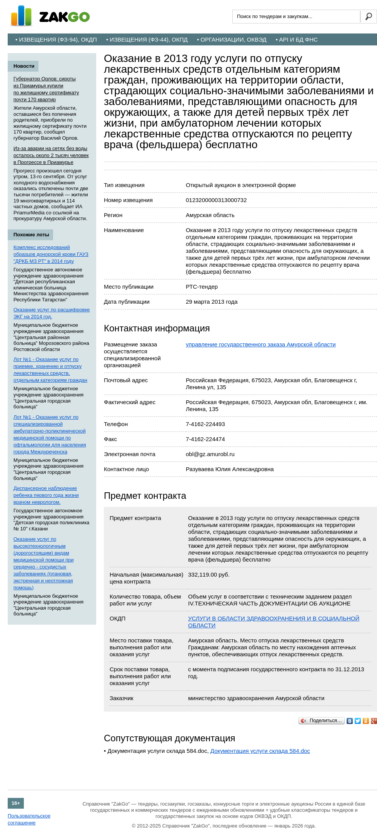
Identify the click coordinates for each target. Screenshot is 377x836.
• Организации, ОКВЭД (232, 39)
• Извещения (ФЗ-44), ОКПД (147, 39)
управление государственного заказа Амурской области (261, 344)
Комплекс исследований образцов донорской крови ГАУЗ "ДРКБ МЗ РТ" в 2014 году (50, 254)
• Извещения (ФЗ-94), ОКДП (56, 39)
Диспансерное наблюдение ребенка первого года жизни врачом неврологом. (46, 495)
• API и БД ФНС (297, 39)
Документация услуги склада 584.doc (260, 750)
